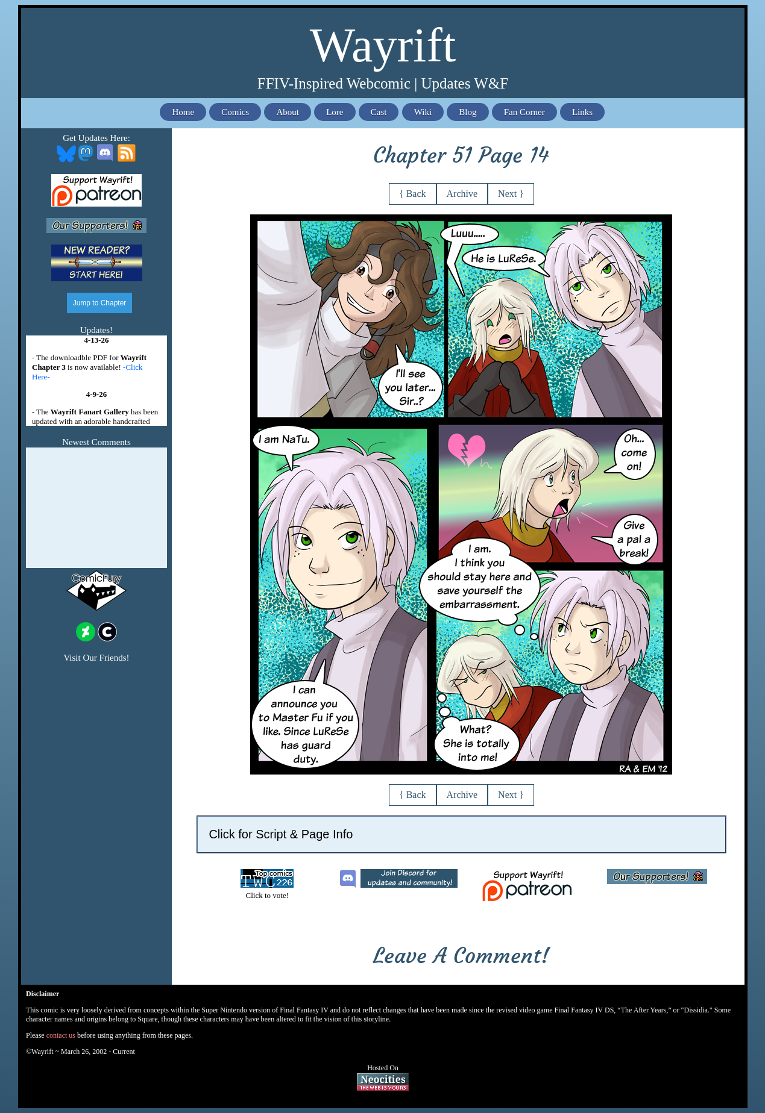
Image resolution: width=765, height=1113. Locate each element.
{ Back (412, 194)
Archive (462, 194)
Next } (511, 194)
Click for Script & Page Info (281, 834)
